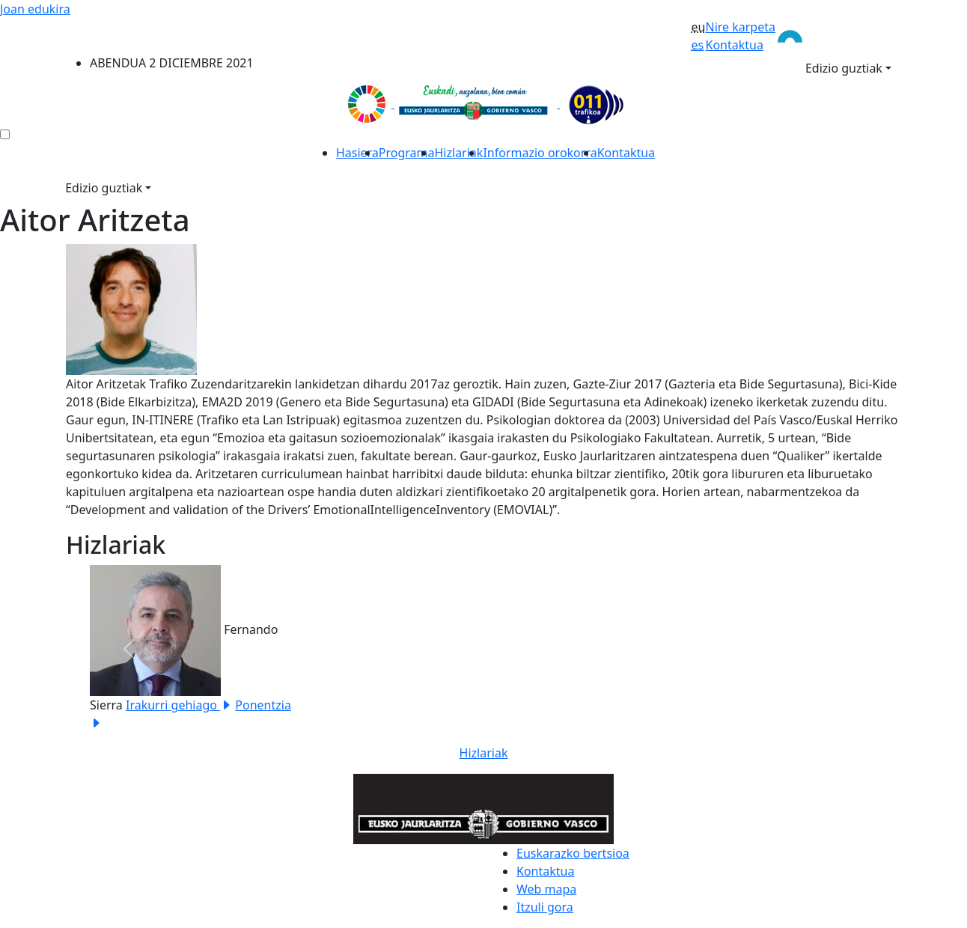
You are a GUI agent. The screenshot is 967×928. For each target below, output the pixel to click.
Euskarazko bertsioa (572, 853)
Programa (407, 152)
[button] (128, 648)
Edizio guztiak (843, 68)
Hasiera (357, 152)
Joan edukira (35, 9)
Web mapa (546, 889)
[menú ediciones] (5, 134)
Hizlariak (459, 152)
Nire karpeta (740, 27)
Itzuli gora (544, 907)
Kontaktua (734, 45)
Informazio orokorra (540, 152)
